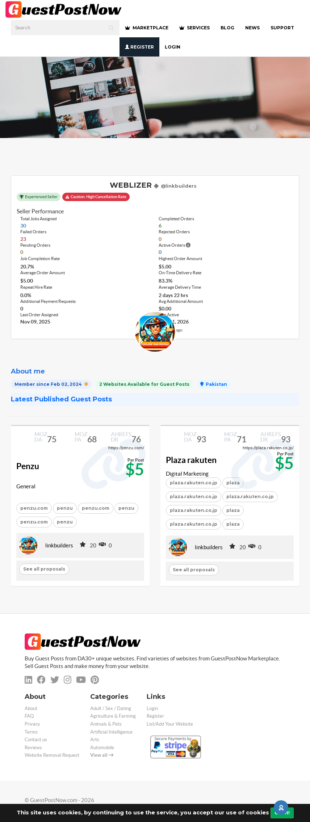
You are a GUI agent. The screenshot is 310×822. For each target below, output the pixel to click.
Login (172, 47)
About (31, 708)
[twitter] (54, 680)
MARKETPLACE (146, 27)
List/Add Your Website (170, 724)
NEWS (252, 27)
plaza (233, 510)
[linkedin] (28, 680)
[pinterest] (95, 680)
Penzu (27, 466)
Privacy (32, 724)
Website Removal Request (52, 755)
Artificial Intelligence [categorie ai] (111, 732)
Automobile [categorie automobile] (102, 747)
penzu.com (34, 508)
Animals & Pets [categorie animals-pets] (106, 724)
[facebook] (41, 680)
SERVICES (194, 27)
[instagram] (67, 680)
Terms (31, 732)
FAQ (29, 716)
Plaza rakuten (191, 460)
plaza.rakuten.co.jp (193, 482)
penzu (65, 508)
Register (139, 47)
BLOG (227, 27)
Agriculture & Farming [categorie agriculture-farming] (113, 716)
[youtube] (81, 680)
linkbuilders (59, 545)
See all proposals (44, 569)
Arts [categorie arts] (94, 739)
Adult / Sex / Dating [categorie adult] (110, 708)
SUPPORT (282, 27)
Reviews (33, 747)
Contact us (36, 739)
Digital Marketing (187, 474)
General (25, 486)
